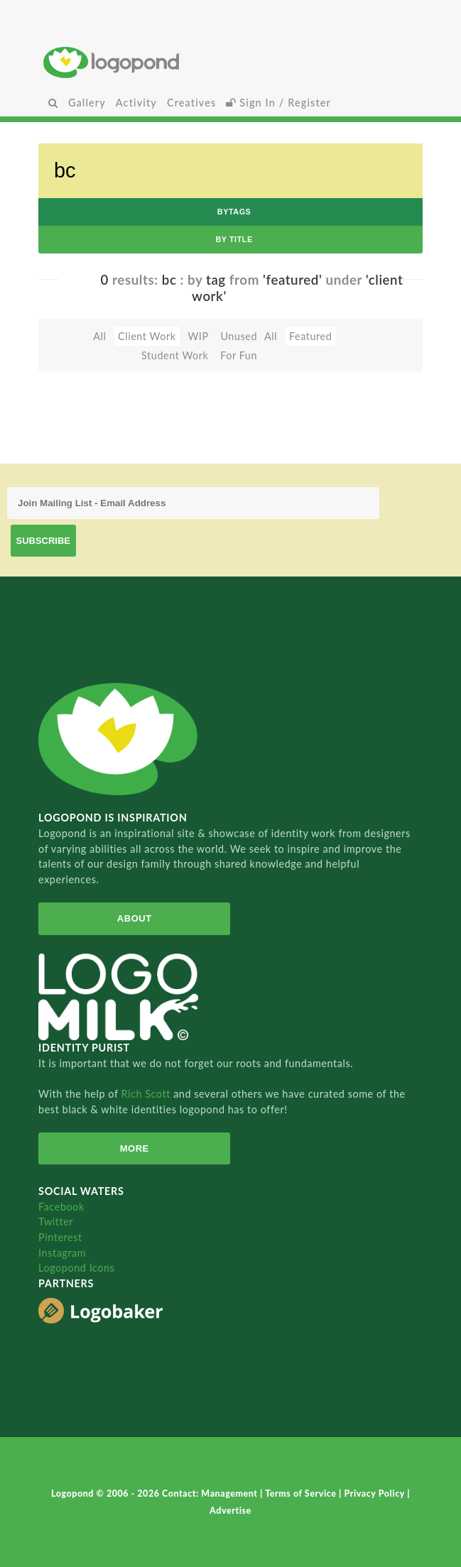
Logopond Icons (76, 1268)
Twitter (55, 1222)
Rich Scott (147, 1094)
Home (230, 62)
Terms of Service (302, 1493)
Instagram (62, 1253)
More (134, 1148)
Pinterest (60, 1237)
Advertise (230, 1510)
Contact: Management (211, 1493)
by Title (233, 239)
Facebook (61, 1207)
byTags (234, 211)
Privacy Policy (375, 1493)
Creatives (191, 103)
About (134, 918)
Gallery (87, 103)
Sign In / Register (278, 103)
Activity (136, 103)
